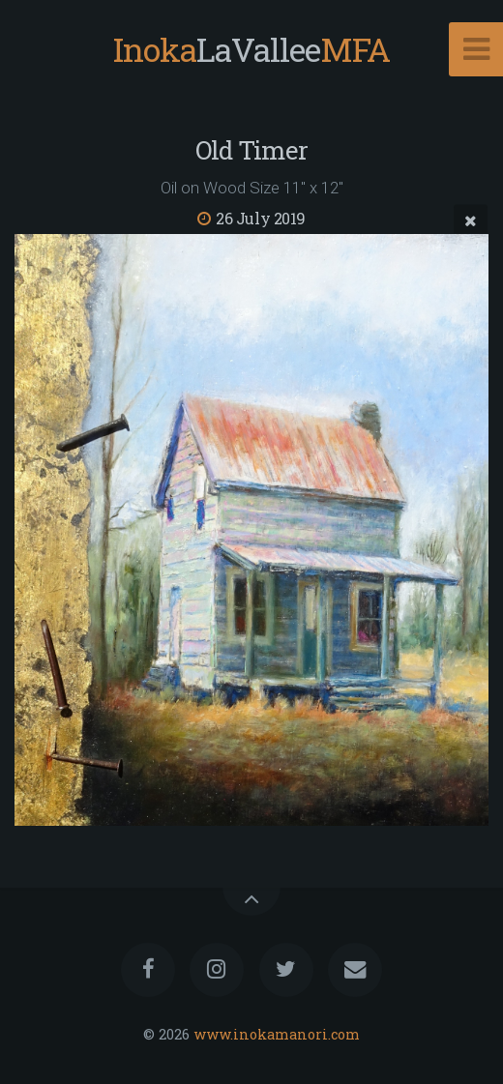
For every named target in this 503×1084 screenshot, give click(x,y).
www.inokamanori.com (276, 1034)
